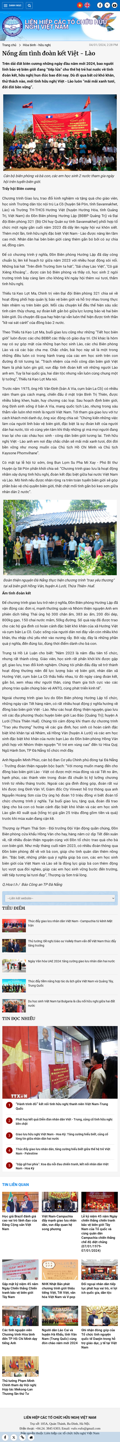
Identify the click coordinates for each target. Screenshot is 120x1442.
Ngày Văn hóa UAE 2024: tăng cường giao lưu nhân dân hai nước (71, 961)
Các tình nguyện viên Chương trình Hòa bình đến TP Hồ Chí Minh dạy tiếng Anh (19, 1336)
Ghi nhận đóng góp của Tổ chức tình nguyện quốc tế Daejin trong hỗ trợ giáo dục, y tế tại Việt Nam (99, 1338)
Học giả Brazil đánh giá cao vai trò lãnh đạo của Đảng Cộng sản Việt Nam (19, 1222)
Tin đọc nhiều (18, 1018)
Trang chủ (9, 45)
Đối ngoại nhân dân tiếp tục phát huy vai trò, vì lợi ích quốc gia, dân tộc (99, 1288)
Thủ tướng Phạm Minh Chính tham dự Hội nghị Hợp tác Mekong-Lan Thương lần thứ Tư (19, 1387)
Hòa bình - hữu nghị (37, 45)
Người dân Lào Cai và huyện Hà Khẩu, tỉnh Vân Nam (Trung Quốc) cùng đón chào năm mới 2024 (60, 1336)
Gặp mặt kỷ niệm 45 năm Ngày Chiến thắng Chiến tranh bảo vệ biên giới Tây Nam (20, 1290)
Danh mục (12, 5)
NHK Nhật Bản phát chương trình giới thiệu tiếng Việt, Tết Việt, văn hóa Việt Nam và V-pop (58, 1290)
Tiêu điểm (13, 908)
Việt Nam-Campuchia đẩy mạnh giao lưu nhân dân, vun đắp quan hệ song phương (59, 1222)
